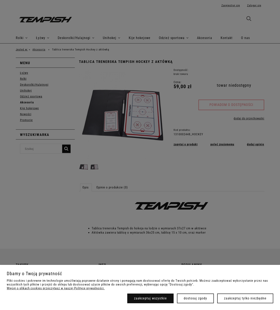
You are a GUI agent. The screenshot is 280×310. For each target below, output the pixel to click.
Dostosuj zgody (195, 298)
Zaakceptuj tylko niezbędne (245, 298)
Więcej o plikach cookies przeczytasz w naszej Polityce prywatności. (56, 288)
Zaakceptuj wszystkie (150, 298)
